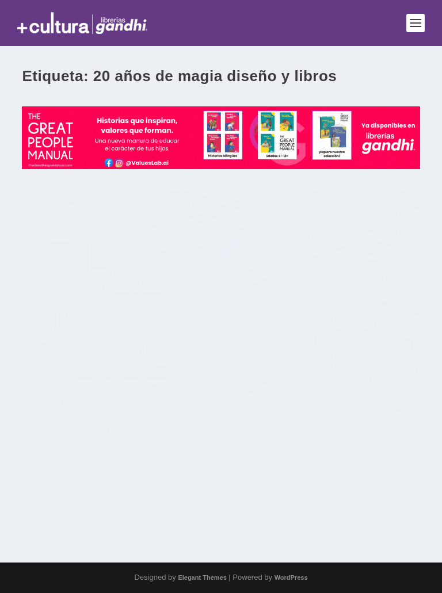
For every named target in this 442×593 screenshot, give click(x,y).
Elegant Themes (202, 577)
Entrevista (67, 465)
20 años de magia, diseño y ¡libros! (114, 446)
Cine (40, 465)
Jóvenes (99, 465)
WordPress (291, 577)
